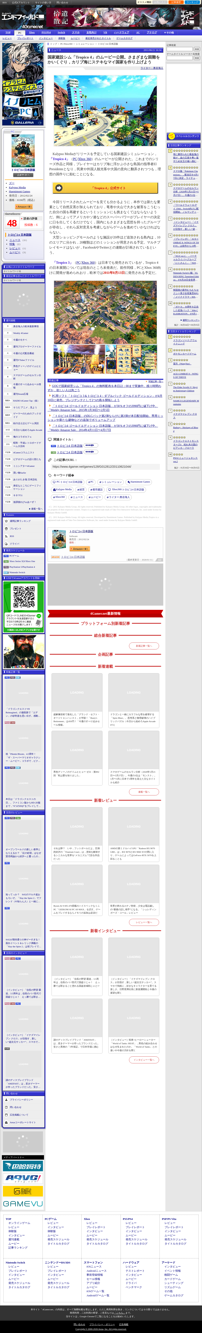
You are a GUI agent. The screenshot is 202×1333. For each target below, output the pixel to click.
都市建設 (98, 489)
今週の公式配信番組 (23, 353)
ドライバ (14, 543)
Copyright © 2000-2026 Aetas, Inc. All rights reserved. (101, 1329)
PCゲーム (14, 555)
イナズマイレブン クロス (185, 416)
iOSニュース (94, 1266)
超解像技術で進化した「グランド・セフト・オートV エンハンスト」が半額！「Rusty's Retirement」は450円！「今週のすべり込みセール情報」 (76, 719)
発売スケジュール (58, 1239)
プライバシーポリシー (21, 1099)
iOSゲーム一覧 (95, 1291)
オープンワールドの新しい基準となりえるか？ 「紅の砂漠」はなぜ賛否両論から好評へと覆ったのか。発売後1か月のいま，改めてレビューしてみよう (23, 853)
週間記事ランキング (20, 520)
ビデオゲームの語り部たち (27, 459)
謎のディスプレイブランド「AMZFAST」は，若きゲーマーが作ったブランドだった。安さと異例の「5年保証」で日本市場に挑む (23, 1084)
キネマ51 (18, 495)
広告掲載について (19, 1114)
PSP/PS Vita (169, 1219)
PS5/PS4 (46, 32)
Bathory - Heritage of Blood (185, 429)
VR (105, 32)
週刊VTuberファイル (23, 360)
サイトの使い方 (43, 2)
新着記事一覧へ (144, 646)
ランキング (192, 2)
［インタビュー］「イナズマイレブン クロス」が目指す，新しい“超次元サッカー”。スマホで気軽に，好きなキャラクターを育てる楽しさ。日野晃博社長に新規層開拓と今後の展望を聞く (23, 1039)
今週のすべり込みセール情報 (27, 386)
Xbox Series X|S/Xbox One (22, 561)
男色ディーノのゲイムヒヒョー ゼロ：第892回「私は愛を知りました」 (76, 774)
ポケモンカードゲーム (184, 353)
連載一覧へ (37, 508)
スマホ (76, 32)
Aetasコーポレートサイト (23, 1122)
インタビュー (46, 38)
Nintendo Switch (17, 572)
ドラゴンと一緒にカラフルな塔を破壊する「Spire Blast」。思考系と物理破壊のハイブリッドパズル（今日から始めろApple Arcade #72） (132, 719)
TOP (8, 32)
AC (138, 32)
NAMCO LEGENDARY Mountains (186, 402)
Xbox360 (60, 496)
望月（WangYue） (182, 363)
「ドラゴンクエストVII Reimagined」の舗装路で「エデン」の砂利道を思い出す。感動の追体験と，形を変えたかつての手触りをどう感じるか (23, 713)
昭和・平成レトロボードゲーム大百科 (27, 445)
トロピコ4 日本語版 (23, 169)
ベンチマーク (134, 1287)
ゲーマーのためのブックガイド (27, 415)
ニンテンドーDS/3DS (57, 1262)
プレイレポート (25, 38)
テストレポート (135, 1270)
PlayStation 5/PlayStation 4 (22, 567)
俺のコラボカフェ (22, 436)
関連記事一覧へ (156, 381)
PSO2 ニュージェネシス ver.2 (185, 460)
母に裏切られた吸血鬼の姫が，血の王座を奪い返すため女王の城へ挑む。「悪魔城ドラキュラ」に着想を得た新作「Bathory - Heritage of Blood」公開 (186, 158)
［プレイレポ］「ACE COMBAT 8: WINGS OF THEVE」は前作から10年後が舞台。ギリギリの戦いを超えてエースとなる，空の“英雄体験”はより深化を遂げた (186, 243)
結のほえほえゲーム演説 (26, 423)
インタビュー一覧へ (144, 1060)
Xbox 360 (85, 159)
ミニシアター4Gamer (24, 466)
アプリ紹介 (93, 1283)
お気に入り (160, 2)
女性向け (91, 32)
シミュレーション (112, 481)
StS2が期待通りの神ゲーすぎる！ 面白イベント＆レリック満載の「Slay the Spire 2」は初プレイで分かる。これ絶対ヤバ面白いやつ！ (23, 943)
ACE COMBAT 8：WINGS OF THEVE (185, 375)
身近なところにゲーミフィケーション (27, 487)
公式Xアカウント (21, 2)
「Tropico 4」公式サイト (108, 188)
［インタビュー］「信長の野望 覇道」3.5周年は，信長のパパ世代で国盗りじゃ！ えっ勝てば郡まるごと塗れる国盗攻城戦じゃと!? (23, 994)
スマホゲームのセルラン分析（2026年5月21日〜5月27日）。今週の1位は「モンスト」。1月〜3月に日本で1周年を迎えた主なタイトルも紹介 (133, 777)
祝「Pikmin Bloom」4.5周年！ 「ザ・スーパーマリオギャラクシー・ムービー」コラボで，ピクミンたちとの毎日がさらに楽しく (23, 758)
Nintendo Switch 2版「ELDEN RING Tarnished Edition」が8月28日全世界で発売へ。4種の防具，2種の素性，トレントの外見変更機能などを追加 (186, 277)
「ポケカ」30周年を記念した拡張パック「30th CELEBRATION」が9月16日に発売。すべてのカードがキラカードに (186, 310)
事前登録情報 (94, 1274)
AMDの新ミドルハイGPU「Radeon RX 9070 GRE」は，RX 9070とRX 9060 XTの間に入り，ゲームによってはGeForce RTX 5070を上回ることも (133, 853)
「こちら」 (119, 1313)
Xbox (32, 32)
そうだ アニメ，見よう (25, 407)
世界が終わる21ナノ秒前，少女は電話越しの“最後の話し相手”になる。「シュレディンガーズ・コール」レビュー (133, 909)
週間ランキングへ (191, 320)
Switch (61, 32)
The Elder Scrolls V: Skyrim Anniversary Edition (185, 389)
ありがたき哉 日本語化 (25, 479)
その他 (168, 1291)
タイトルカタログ (58, 1243)
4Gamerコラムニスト (24, 452)
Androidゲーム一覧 (97, 1295)
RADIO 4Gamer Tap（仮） (26, 400)
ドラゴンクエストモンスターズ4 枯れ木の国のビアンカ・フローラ (186, 444)
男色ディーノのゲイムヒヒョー (27, 368)
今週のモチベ (20, 340)
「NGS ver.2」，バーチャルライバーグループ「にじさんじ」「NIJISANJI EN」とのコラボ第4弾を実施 (186, 260)
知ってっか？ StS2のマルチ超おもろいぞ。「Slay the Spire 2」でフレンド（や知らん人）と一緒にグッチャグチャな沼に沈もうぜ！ (23, 898)
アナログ (152, 32)
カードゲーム (172, 1279)
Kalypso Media (17, 187)
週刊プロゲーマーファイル (27, 346)
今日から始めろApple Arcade (27, 430)
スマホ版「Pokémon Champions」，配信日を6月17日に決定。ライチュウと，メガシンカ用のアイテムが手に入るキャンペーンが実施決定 (186, 175)
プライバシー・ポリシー (102, 1324)
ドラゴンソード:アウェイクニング (185, 342)
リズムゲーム (172, 1287)
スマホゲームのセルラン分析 (27, 377)
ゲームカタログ (124, 38)
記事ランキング (18, 1247)
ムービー (75, 38)
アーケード (168, 1262)
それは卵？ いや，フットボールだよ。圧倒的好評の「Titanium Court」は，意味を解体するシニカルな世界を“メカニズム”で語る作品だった (76, 853)
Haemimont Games (19, 191)
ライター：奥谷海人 (152, 68)
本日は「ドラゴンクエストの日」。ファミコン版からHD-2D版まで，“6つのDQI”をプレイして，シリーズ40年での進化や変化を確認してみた (23, 803)
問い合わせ (62, 2)
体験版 (61, 38)
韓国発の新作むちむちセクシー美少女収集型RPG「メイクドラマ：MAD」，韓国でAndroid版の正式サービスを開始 (186, 294)
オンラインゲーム (19, 1223)
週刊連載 (13, 1239)
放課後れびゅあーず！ (24, 502)
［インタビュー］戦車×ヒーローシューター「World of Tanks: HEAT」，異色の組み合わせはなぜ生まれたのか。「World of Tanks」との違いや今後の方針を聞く (133, 1045)
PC (19, 32)
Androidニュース (96, 1270)
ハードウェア (121, 32)
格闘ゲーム (171, 1274)
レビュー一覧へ (144, 922)
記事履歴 (176, 2)
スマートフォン (93, 1262)
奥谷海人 (119, 497)
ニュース (14, 240)
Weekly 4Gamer (20, 333)
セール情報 (93, 1279)
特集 (12, 244)
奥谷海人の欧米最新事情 (26, 326)
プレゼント (15, 528)
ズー (12, 183)
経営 (82, 489)
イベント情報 (172, 1270)
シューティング (173, 1283)
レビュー (7, 38)
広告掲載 (123, 1324)
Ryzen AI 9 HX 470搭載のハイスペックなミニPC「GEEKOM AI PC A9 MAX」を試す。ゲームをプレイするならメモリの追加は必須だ (76, 909)
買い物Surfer (19, 472)
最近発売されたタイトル (98, 38)
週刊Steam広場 (20, 394)
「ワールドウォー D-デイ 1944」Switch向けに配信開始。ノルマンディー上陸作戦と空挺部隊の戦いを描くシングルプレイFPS (186, 209)
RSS (5, 2)
